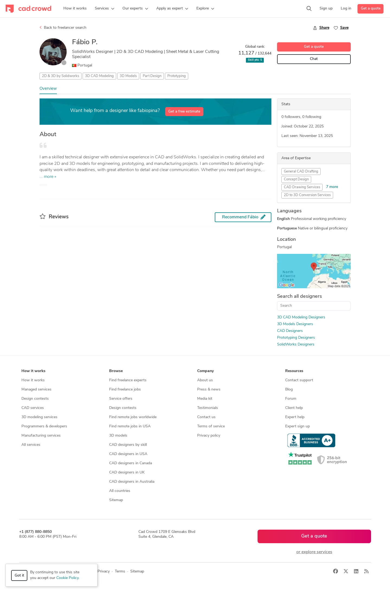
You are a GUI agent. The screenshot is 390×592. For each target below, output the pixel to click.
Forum (290, 399)
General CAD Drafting (301, 171)
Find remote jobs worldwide (133, 417)
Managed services (36, 390)
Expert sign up (297, 426)
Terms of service (211, 426)
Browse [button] (116, 371)
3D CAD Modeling (99, 76)
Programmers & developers (44, 426)
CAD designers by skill (128, 445)
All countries (119, 491)
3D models (118, 436)
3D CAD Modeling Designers (301, 317)
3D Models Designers (295, 324)
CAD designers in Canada (130, 463)
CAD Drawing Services (302, 187)
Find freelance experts (128, 380)
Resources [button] (294, 371)
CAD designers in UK (127, 473)
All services (30, 445)
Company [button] (205, 371)
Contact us (206, 417)
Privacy (104, 571)
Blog (289, 390)
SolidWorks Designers (295, 345)
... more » (48, 177)
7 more (332, 187)
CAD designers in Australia (131, 482)
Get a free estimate (184, 112)
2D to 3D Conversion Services (307, 195)
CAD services (32, 408)
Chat (314, 59)
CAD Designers (290, 331)
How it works (33, 380)
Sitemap (116, 500)
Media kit (204, 399)
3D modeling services (39, 417)
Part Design (152, 76)
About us (205, 380)
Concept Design (296, 179)
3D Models (128, 76)
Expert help (294, 417)
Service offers (120, 399)
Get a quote (371, 9)
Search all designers (299, 296)
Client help (294, 408)
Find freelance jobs (125, 390)
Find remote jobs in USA (130, 426)
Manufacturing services (41, 436)
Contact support (299, 380)
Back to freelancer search (63, 27)
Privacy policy (208, 436)
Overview (48, 89)
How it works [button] (33, 371)
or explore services (314, 552)
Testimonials (207, 408)
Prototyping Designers (296, 338)
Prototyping (176, 76)
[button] (104, 8)
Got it (19, 576)
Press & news (208, 390)
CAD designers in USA (128, 454)
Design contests (35, 399)
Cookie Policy (67, 578)
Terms (120, 571)
